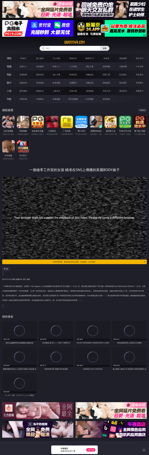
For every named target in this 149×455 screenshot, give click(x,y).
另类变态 (139, 74)
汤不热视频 (73, 99)
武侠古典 (73, 91)
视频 (9, 66)
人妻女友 (56, 91)
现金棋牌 (123, 58)
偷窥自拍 (23, 82)
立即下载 (91, 450)
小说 (9, 90)
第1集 (6, 269)
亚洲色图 (40, 82)
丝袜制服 (106, 66)
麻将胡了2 (89, 58)
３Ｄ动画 (73, 66)
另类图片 (139, 82)
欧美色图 (56, 82)
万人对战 (56, 58)
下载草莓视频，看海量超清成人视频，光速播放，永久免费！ (99, 261)
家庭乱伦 (40, 91)
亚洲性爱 (23, 74)
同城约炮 (23, 99)
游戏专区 (73, 58)
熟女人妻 (89, 66)
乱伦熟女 (123, 74)
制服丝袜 (89, 74)
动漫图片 (73, 82)
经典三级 (106, 74)
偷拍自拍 (40, 74)
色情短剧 (106, 99)
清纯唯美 (106, 82)
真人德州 (40, 58)
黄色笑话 (123, 91)
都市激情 (23, 91)
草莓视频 (56, 99)
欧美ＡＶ (56, 66)
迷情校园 (89, 91)
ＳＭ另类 (139, 66)
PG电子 (23, 58)
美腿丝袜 (89, 82)
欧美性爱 (73, 74)
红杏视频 (89, 99)
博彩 (9, 58)
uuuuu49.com (74, 42)
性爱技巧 (139, 91)
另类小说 (106, 91)
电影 (9, 74)
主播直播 (123, 66)
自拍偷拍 (40, 66)
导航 (9, 99)
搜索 (105, 48)
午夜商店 (40, 99)
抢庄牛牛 (139, 58)
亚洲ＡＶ (23, 66)
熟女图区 (123, 82)
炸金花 (106, 58)
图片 (9, 82)
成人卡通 (56, 74)
